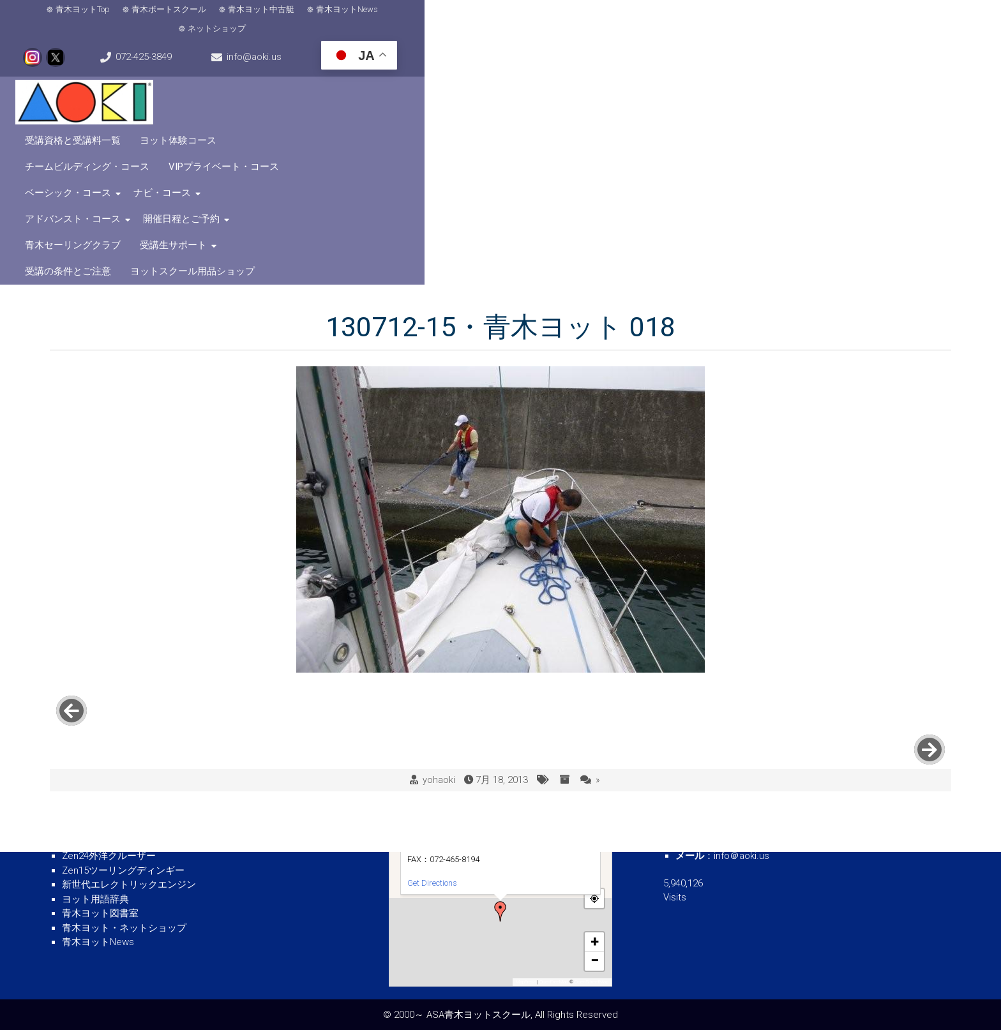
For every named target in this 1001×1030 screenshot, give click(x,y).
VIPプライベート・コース (739, 51)
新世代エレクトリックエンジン (129, 884)
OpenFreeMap (553, 982)
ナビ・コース (359, 78)
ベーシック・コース (857, 51)
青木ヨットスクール (105, 827)
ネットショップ (438, 19)
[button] (500, 911)
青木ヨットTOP (95, 798)
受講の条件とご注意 (874, 78)
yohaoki (439, 574)
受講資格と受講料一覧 (378, 51)
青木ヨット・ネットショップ (124, 928)
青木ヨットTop (92, 19)
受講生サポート (775, 78)
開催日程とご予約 (566, 78)
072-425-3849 (657, 19)
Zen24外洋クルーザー (109, 856)
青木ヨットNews (357, 19)
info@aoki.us (784, 19)
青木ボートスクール (178, 19)
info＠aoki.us (741, 856)
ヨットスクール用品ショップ (392, 104)
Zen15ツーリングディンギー (123, 870)
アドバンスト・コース (458, 78)
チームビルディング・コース (603, 51)
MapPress (526, 982)
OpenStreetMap (591, 982)
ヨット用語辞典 (95, 899)
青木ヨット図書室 (100, 913)
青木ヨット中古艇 (270, 19)
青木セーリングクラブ (675, 78)
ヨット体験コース (483, 51)
